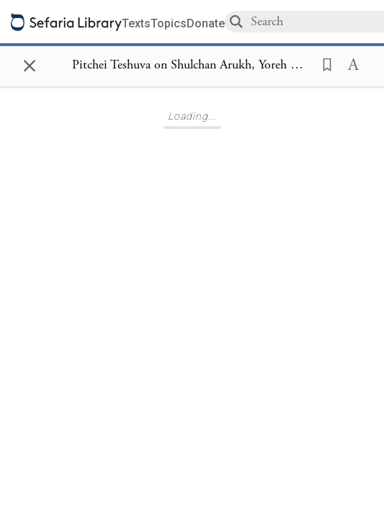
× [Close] (29, 63)
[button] (323, 63)
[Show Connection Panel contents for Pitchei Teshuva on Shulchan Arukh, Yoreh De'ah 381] (192, 65)
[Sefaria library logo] (66, 22)
